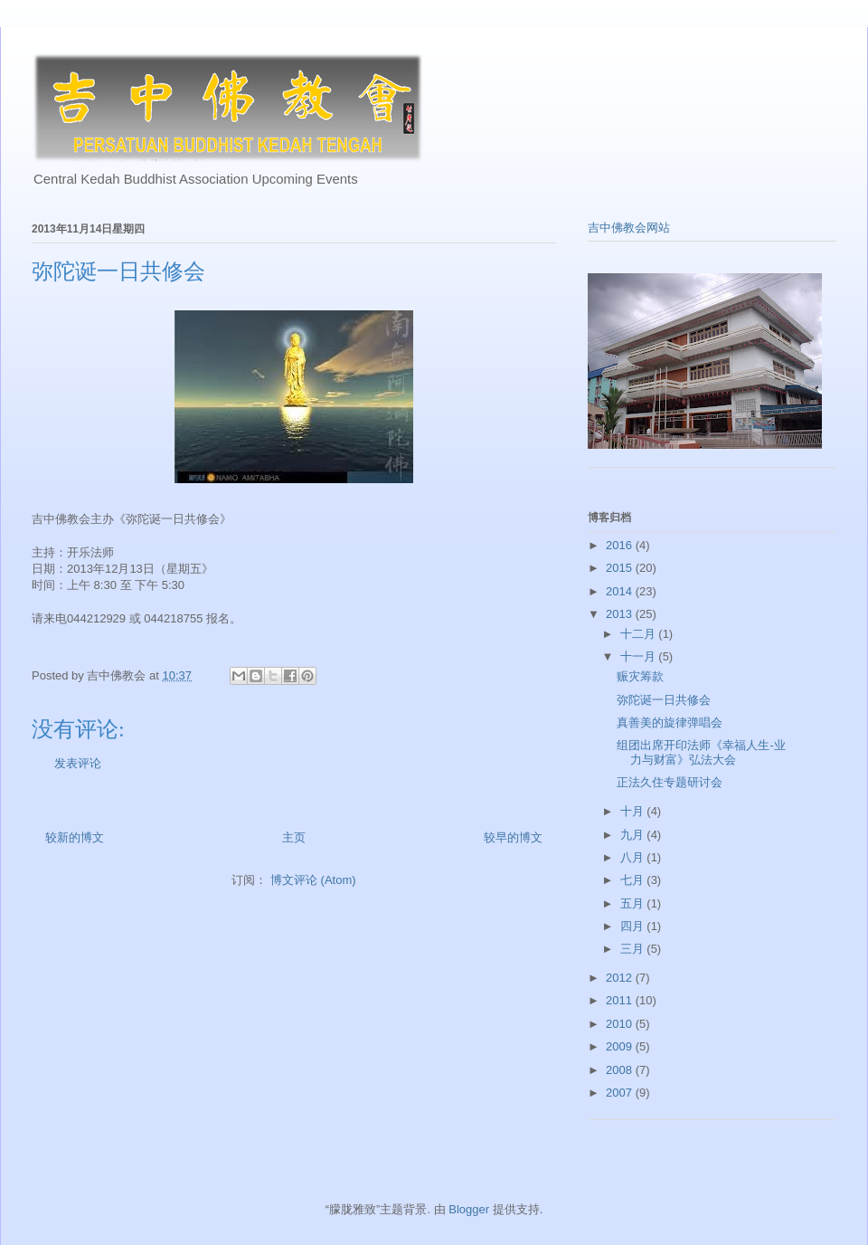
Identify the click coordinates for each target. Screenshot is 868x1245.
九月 (633, 834)
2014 (621, 591)
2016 (621, 545)
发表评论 (77, 763)
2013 (621, 614)
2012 (621, 977)
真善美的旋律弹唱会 (669, 722)
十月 (633, 811)
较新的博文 (74, 837)
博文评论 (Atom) (313, 880)
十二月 (639, 634)
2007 (621, 1092)
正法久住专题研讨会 (669, 782)
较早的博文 (513, 837)
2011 (621, 1000)
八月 (633, 857)
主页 (294, 837)
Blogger (468, 1209)
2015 (621, 568)
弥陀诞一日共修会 (664, 700)
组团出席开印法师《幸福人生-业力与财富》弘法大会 (701, 752)
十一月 (639, 656)
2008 (621, 1070)
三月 (633, 948)
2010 (621, 1024)
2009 (621, 1046)
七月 (633, 880)
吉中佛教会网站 (629, 227)
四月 (633, 926)
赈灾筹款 (640, 676)
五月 (633, 903)
